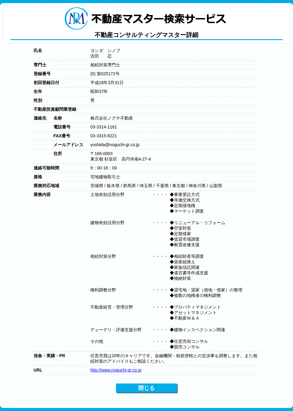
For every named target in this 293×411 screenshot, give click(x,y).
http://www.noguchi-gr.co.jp (115, 370)
